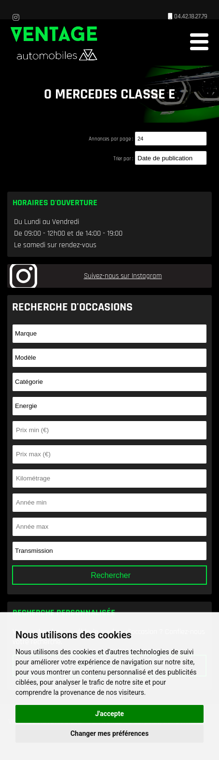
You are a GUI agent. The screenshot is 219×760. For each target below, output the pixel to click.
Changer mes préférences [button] (109, 733)
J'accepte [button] (109, 714)
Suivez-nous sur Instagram (123, 276)
